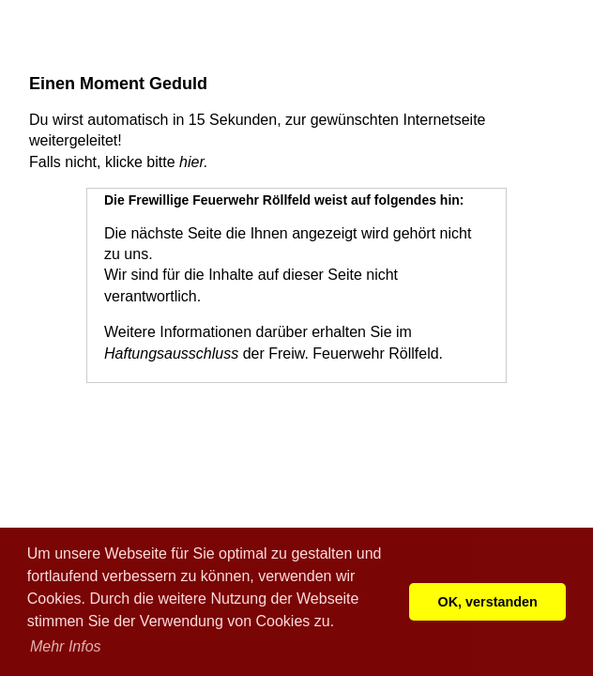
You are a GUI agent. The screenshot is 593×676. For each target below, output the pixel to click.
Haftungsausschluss (171, 353)
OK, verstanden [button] (488, 601)
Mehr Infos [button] (65, 646)
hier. (193, 162)
